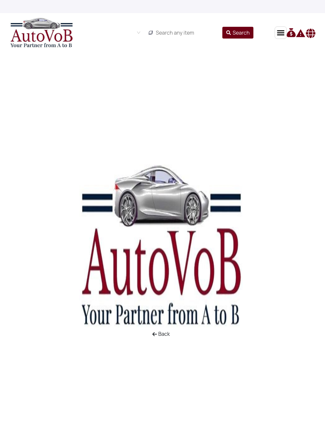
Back (161, 333)
